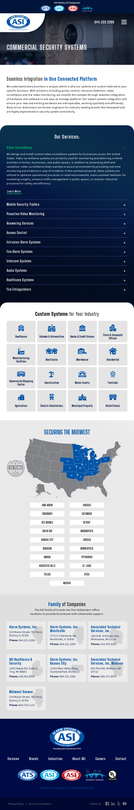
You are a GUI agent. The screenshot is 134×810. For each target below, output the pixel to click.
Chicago (87, 505)
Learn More (14, 191)
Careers (100, 759)
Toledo (47, 574)
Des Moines (47, 522)
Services (13, 759)
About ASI (78, 759)
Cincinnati (47, 514)
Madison (47, 548)
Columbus (87, 514)
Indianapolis (87, 531)
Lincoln (87, 540)
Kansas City (47, 540)
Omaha (47, 557)
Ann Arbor (47, 505)
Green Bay (47, 531)
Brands (33, 759)
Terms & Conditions (39, 804)
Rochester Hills (47, 566)
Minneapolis (87, 548)
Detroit (87, 522)
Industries (55, 759)
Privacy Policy (16, 804)
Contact (121, 759)
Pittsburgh (87, 557)
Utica (87, 574)
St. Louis (87, 566)
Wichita (67, 583)
